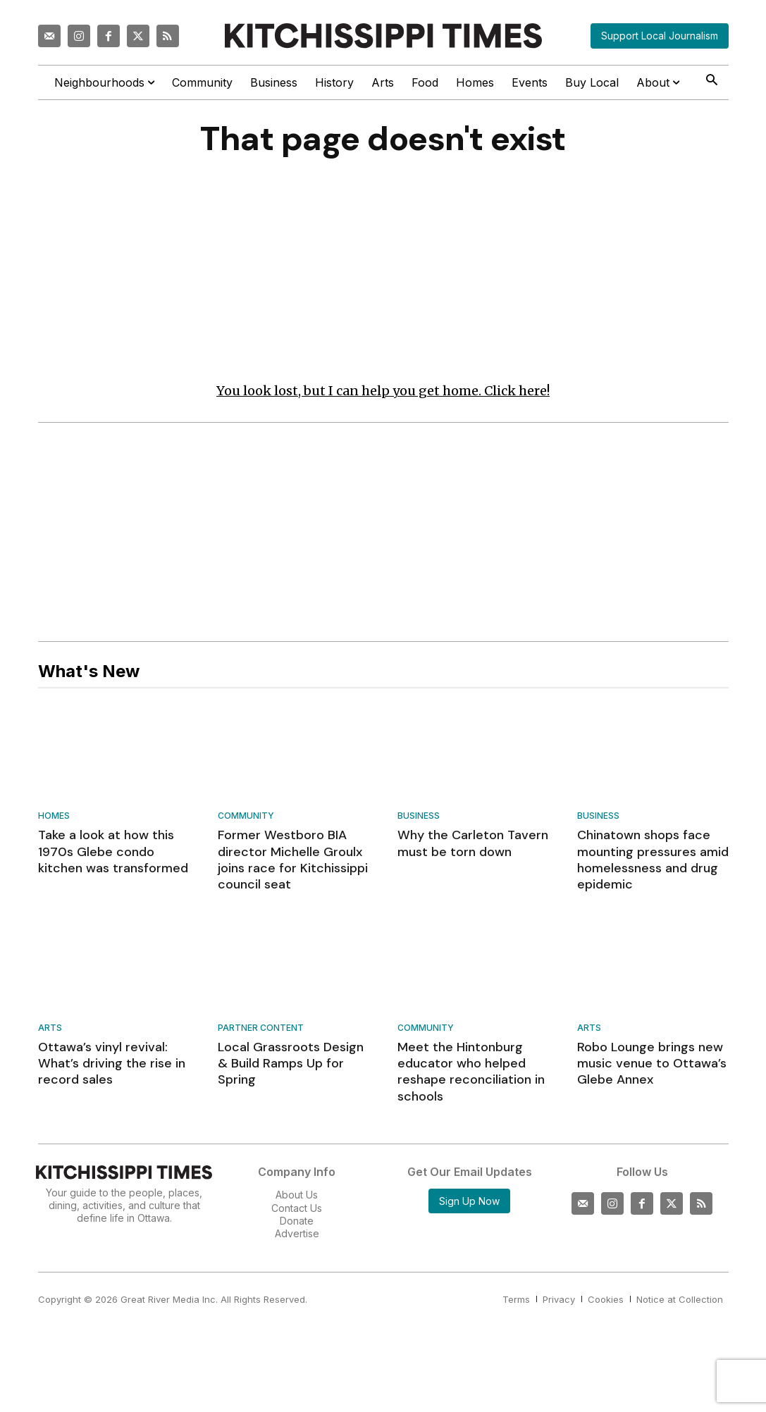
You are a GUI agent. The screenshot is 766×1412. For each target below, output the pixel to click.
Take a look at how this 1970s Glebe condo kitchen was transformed (113, 852)
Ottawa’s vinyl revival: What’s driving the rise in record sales (111, 1064)
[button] (712, 81)
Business (418, 817)
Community (246, 817)
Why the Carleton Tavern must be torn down (472, 843)
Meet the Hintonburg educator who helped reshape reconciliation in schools (471, 1072)
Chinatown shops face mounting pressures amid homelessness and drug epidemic (653, 860)
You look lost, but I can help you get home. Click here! (383, 391)
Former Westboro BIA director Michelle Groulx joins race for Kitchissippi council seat (293, 860)
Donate (297, 1221)
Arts (50, 1029)
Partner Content (261, 1029)
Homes (54, 817)
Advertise (297, 1234)
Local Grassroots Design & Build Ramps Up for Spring (291, 1064)
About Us (297, 1195)
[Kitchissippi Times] (383, 35)
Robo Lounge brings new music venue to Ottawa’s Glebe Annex (652, 1064)
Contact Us (296, 1208)
